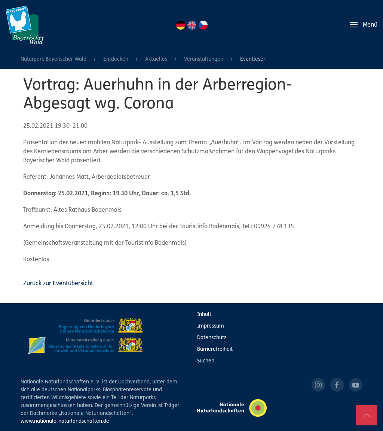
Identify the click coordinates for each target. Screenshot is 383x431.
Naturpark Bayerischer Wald (53, 59)
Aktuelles (156, 59)
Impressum (210, 326)
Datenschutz (211, 338)
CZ (203, 25)
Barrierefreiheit (215, 349)
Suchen (205, 361)
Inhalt (204, 314)
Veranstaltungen (203, 59)
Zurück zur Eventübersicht (58, 284)
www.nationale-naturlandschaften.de (65, 421)
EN (191, 25)
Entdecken (115, 59)
